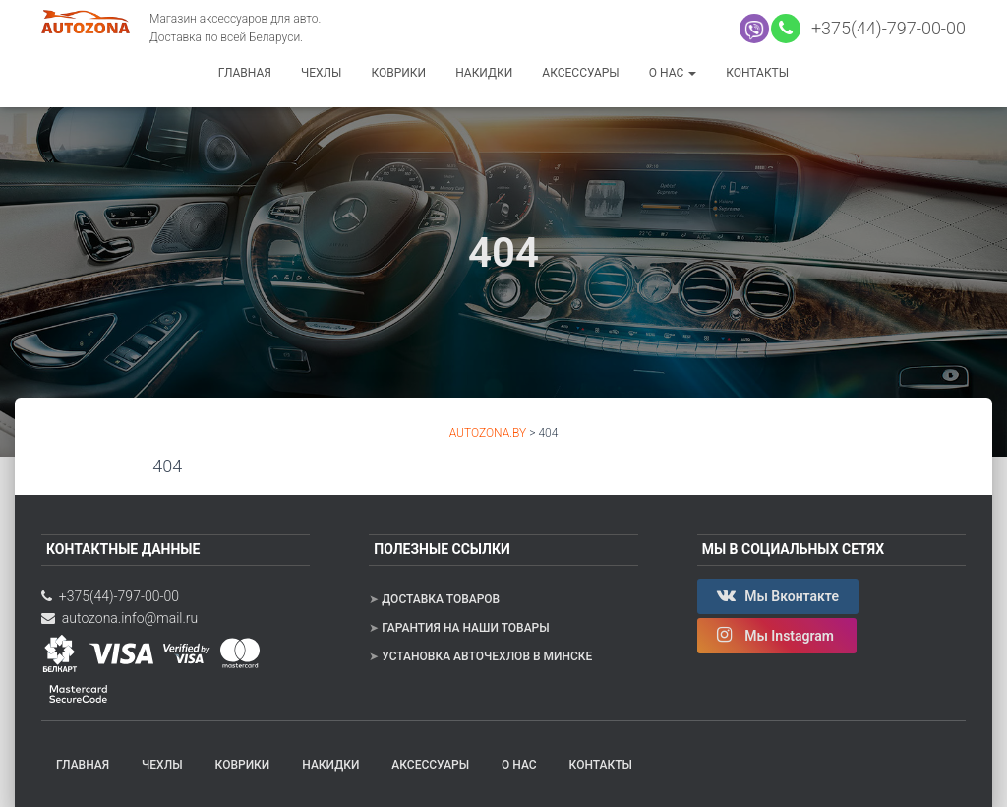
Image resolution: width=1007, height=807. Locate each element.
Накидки (483, 73)
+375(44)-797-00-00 (884, 28)
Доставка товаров (441, 599)
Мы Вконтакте (778, 595)
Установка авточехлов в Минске (487, 656)
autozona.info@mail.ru (119, 618)
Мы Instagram (777, 635)
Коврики (398, 73)
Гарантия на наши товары (465, 628)
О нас (672, 73)
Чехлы (321, 73)
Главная (244, 73)
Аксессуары (580, 73)
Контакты (757, 73)
